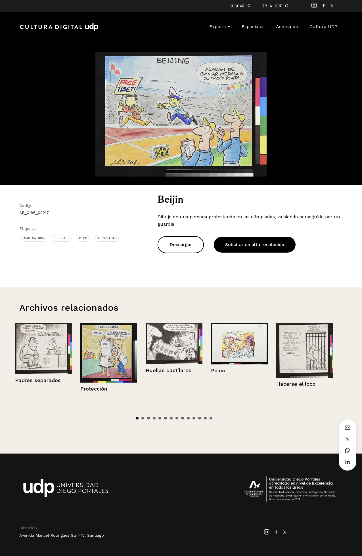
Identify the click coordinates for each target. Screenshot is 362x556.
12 (199, 418)
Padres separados (38, 380)
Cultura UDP (323, 26)
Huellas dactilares (168, 370)
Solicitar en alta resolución (254, 244)
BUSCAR (240, 5)
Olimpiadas (107, 238)
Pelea (218, 371)
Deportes (62, 238)
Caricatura (34, 238)
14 (211, 418)
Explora (219, 26)
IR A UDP (275, 5)
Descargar (181, 244)
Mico (83, 238)
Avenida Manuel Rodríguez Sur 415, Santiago (61, 535)
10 (188, 418)
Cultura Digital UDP (59, 30)
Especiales (253, 26)
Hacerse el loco (295, 384)
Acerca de (287, 26)
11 (193, 418)
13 (205, 418)
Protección (93, 389)
